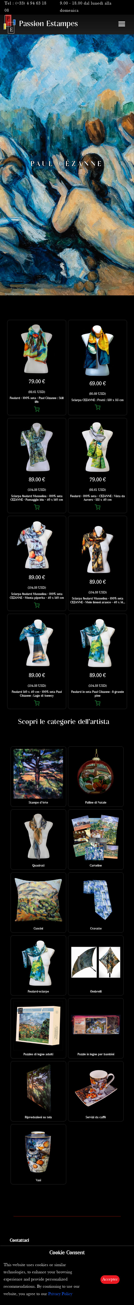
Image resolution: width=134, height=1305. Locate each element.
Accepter (110, 1279)
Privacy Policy (60, 1294)
